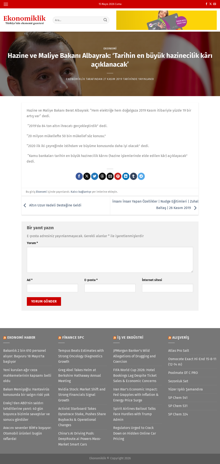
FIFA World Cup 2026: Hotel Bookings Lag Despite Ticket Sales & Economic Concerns (135, 375)
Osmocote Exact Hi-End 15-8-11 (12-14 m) (192, 362)
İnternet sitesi (152, 280)
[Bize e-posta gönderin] (214, 4)
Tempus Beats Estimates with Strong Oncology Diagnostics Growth (81, 356)
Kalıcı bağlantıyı (81, 191)
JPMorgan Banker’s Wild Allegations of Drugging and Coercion (134, 356)
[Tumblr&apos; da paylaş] (133, 176)
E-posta (91, 280)
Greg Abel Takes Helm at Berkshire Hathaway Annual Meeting (79, 375)
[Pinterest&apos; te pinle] (117, 176)
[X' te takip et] (210, 4)
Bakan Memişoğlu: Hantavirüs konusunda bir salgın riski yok (26, 392)
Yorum (32, 243)
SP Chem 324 (178, 414)
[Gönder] (105, 20)
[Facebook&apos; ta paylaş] (79, 176)
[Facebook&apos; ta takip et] (206, 4)
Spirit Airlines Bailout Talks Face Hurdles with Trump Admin (134, 414)
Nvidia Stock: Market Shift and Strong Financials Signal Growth (81, 394)
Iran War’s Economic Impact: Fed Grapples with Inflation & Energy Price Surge (136, 394)
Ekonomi (110, 48)
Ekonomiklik (75, 79)
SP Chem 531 (178, 406)
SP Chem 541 (178, 398)
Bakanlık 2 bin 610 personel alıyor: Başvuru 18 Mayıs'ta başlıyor (24, 356)
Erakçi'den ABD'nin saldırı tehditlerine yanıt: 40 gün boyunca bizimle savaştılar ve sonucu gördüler (26, 411)
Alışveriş (180, 337)
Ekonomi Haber (21, 337)
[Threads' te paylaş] (102, 176)
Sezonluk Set (178, 381)
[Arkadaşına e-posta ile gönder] (110, 176)
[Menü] (5, 4)
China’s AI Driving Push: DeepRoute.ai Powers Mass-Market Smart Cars (79, 438)
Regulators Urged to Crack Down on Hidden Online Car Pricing (134, 433)
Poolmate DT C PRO (183, 373)
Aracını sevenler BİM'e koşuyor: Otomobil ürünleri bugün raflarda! (27, 433)
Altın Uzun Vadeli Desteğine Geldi (51, 205)
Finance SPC (73, 337)
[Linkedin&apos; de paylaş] (125, 176)
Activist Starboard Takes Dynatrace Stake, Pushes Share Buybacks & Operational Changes (82, 417)
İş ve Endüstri (130, 337)
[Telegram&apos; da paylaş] (141, 176)
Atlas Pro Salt (178, 351)
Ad (29, 280)
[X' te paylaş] (86, 176)
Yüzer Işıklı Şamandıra (185, 389)
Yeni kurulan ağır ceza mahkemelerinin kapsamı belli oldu (27, 375)
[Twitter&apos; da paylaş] (94, 176)
